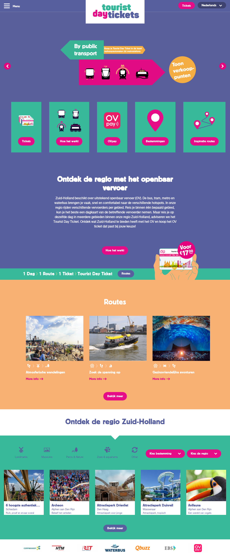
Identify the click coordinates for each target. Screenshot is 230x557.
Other (135, 452)
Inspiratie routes (204, 141)
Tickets (186, 5)
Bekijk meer (115, 396)
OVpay (112, 141)
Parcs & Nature (74, 452)
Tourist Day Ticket (115, 12)
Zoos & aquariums (107, 452)
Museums (47, 452)
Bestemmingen (155, 141)
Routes (126, 273)
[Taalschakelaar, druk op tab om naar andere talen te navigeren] (212, 5)
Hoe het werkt (69, 141)
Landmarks (21, 452)
